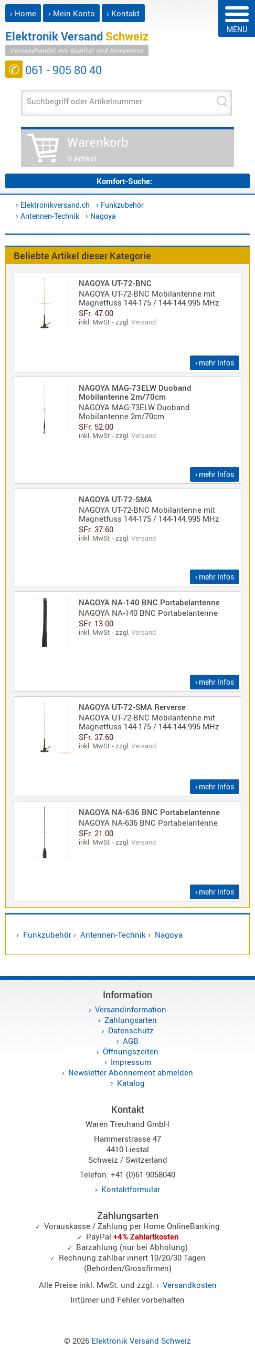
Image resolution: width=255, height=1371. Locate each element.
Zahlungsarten (130, 1019)
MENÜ (237, 20)
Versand (143, 322)
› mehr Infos (214, 363)
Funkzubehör (122, 205)
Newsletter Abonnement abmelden (130, 1072)
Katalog (131, 1083)
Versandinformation (130, 1009)
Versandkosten (190, 1284)
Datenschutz (131, 1030)
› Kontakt (123, 13)
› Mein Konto (71, 13)
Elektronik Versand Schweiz (141, 1340)
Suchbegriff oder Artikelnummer (84, 101)
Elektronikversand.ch (55, 205)
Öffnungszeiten (130, 1051)
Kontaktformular (130, 1189)
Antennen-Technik (49, 216)
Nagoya (103, 216)
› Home (23, 13)
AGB (131, 1040)
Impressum (131, 1062)
